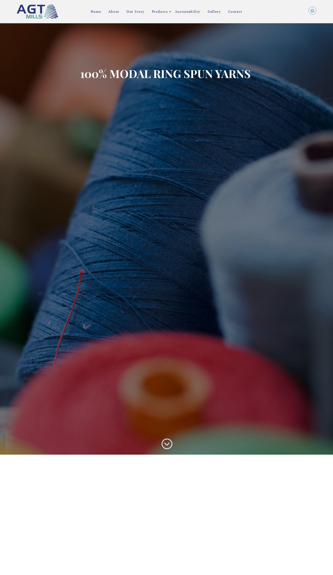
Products (160, 11)
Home (96, 11)
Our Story (135, 11)
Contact (235, 11)
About (113, 11)
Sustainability (187, 11)
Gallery (214, 11)
